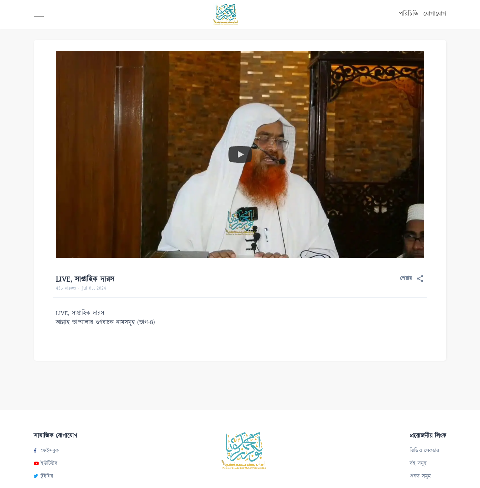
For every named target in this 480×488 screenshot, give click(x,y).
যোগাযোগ (434, 14)
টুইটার (43, 476)
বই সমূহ (418, 463)
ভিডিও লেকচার (424, 451)
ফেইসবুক (46, 451)
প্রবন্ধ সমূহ (420, 476)
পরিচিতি (408, 14)
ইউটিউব (45, 463)
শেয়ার (412, 278)
